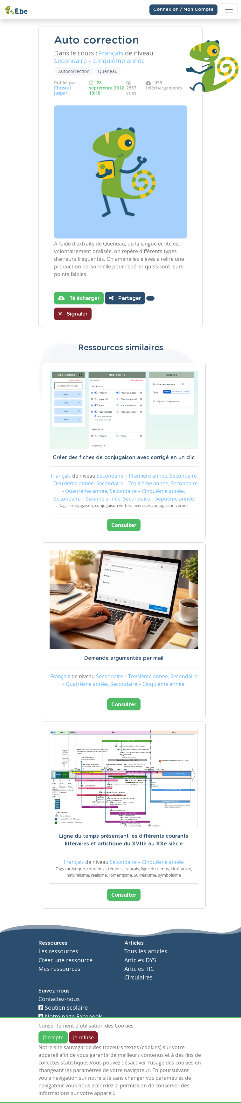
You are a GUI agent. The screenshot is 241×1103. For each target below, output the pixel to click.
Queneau (108, 71)
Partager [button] (125, 298)
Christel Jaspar (62, 90)
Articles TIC (139, 968)
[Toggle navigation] (229, 9)
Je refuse (83, 1037)
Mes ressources (59, 968)
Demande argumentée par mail (123, 658)
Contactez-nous (59, 999)
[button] (150, 298)
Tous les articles (145, 951)
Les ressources (58, 951)
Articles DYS (140, 960)
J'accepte (53, 1037)
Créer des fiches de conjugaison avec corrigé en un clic (124, 457)
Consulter (123, 525)
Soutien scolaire (63, 1007)
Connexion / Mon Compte (183, 9)
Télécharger (79, 298)
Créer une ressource (65, 960)
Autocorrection (74, 71)
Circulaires (138, 977)
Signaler (72, 313)
